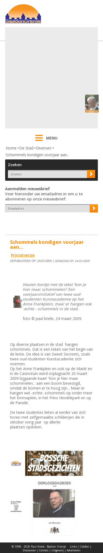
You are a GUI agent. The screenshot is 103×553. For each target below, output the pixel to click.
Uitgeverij (58, 550)
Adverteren (74, 550)
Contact (44, 550)
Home (11, 148)
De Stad (26, 148)
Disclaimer (29, 550)
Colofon (84, 546)
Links (73, 546)
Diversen (44, 148)
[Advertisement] (51, 77)
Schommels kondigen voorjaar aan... (37, 154)
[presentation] (37, 222)
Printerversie (23, 255)
